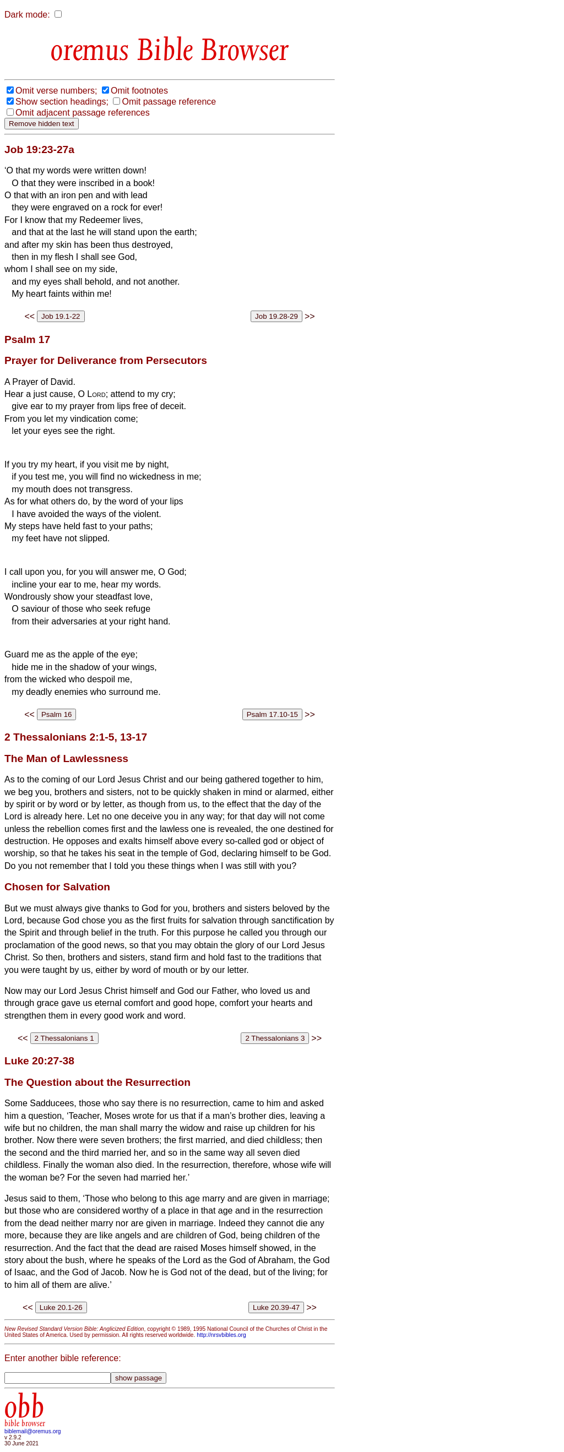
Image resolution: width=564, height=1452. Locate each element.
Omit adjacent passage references (82, 112)
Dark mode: (27, 14)
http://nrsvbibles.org (221, 1335)
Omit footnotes (139, 90)
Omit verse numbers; (56, 90)
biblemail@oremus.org (32, 1431)
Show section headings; (62, 101)
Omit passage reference (169, 101)
